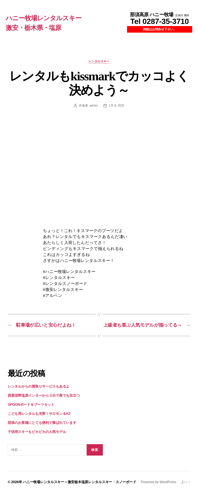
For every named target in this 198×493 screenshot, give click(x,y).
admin (94, 105)
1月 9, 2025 (116, 105)
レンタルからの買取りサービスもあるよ (38, 386)
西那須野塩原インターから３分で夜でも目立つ (44, 395)
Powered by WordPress (158, 482)
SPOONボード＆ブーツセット (31, 405)
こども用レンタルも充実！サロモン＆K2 (39, 414)
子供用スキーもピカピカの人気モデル (37, 432)
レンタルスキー (99, 61)
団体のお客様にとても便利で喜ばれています (42, 423)
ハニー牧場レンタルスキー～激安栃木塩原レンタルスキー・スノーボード (79, 482)
